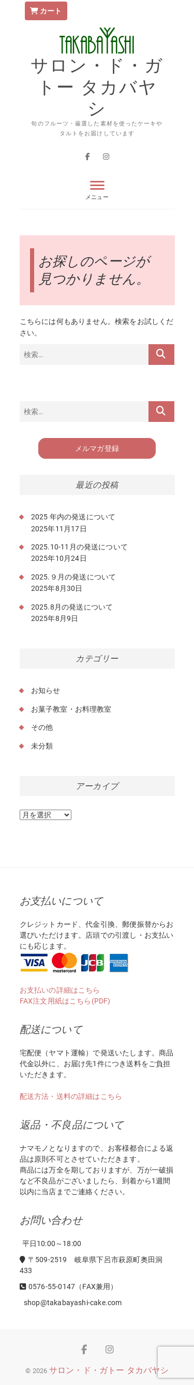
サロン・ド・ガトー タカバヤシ (97, 86)
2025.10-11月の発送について (79, 547)
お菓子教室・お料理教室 (71, 709)
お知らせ (46, 690)
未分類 (42, 746)
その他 (42, 727)
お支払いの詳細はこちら (60, 990)
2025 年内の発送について (73, 517)
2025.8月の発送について (72, 607)
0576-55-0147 (48, 1286)
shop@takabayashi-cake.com (72, 1302)
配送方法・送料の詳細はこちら (71, 1096)
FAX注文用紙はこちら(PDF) (65, 1001)
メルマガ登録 (97, 448)
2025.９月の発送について (73, 577)
